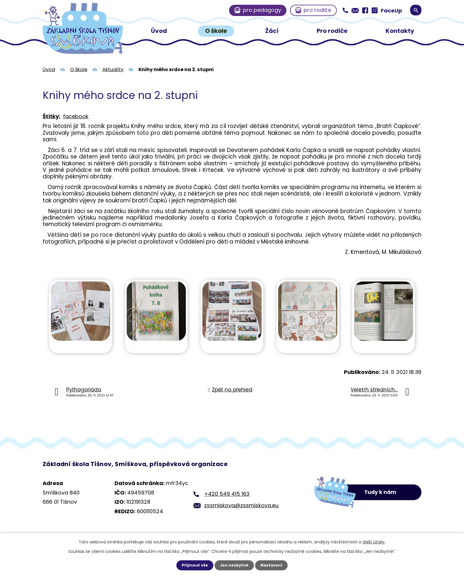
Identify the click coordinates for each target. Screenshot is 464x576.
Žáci (271, 31)
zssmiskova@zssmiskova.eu (241, 505)
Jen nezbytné (234, 565)
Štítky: (51, 116)
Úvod (159, 31)
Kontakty (400, 31)
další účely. (373, 541)
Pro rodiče (332, 31)
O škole (216, 31)
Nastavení (273, 565)
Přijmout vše (193, 565)
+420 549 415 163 (226, 493)
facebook (75, 116)
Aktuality (112, 69)
